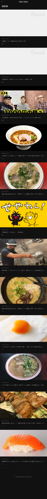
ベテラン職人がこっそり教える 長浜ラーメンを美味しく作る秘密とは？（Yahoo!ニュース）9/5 (23, 402)
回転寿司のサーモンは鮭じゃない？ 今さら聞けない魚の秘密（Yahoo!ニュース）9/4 (23, 480)
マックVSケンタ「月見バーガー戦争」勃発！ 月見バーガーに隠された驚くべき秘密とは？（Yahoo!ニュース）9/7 (23, 362)
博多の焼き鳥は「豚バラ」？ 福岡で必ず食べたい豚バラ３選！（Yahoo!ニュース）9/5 (23, 441)
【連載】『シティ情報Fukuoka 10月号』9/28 (14, 41)
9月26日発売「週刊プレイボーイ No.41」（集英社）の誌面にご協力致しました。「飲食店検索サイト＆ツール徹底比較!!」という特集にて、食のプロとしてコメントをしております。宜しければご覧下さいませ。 (23, 87)
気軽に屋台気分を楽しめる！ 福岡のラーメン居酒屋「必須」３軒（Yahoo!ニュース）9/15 (23, 203)
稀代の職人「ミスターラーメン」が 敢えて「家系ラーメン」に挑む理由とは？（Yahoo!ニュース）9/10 (23, 283)
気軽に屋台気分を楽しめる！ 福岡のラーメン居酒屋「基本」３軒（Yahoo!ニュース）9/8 (23, 322)
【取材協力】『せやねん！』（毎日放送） (13, 243)
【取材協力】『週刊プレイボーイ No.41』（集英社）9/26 (17, 82)
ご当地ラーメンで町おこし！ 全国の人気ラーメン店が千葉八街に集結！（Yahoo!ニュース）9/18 (23, 163)
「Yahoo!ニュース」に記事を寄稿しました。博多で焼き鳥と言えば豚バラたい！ (18, 444)
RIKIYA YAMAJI (23, 2)
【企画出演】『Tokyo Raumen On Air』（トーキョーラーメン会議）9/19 (21, 123)
